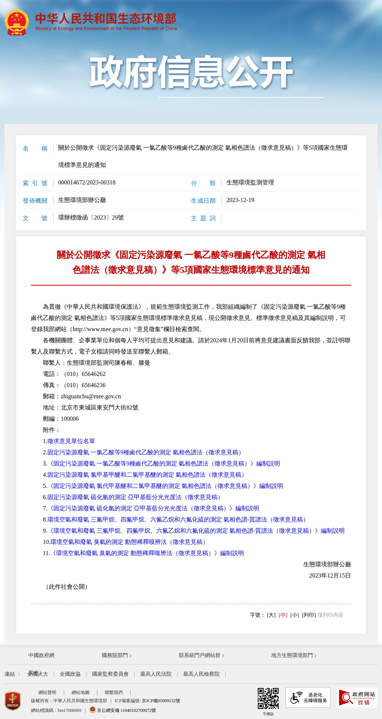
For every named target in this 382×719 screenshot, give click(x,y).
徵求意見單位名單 (71, 441)
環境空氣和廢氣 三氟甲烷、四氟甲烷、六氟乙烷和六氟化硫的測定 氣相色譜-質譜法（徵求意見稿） (178, 519)
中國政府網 (41, 655)
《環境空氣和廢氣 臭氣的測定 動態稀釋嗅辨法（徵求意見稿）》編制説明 (147, 553)
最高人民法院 (156, 674)
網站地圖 (81, 692)
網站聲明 (47, 692)
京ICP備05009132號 (161, 700)
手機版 (268, 701)
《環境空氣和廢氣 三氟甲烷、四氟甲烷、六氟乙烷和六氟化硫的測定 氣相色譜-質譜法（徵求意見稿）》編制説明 (196, 530)
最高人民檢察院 (201, 674)
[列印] (309, 615)
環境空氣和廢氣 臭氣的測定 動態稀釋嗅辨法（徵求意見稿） (129, 542)
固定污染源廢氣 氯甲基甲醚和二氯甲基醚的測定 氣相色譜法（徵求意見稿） (147, 474)
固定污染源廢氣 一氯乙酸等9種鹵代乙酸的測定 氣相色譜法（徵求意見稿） (145, 452)
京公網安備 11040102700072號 (122, 710)
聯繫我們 (114, 692)
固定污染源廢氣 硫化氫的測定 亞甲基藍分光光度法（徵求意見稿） (135, 497)
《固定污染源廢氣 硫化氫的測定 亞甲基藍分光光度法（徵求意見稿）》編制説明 (153, 508)
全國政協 (70, 674)
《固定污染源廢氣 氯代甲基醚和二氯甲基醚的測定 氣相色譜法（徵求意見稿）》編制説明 (165, 486)
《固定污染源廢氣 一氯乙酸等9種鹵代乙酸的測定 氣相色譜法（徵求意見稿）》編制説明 (163, 463)
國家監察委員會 (110, 674)
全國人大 (37, 674)
